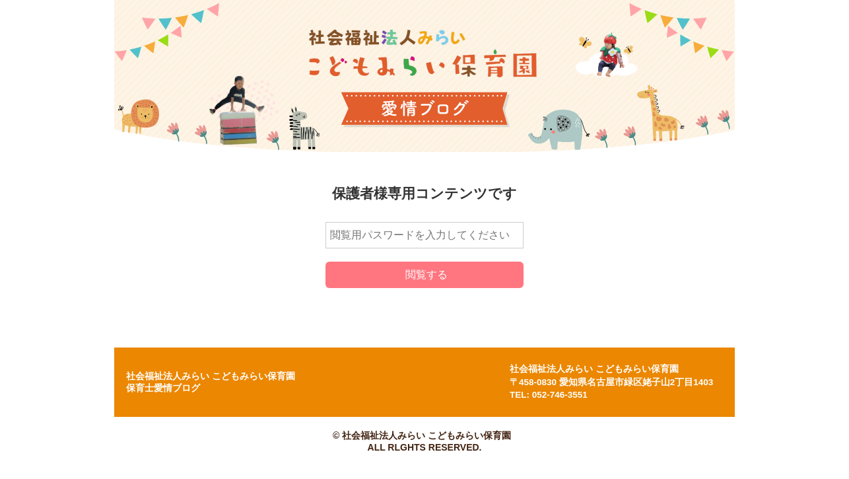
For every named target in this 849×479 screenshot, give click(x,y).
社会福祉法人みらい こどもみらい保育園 (594, 369)
